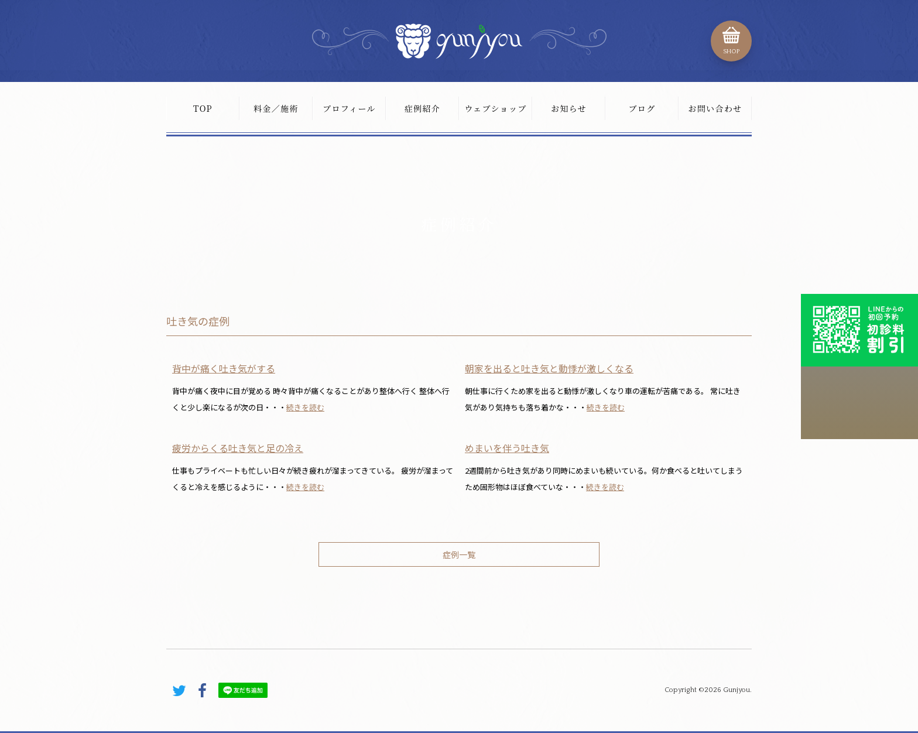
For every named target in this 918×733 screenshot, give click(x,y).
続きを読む (305, 407)
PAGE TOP (728, 641)
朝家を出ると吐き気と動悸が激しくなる (549, 368)
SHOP (731, 51)
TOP (203, 108)
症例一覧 (459, 554)
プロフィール (349, 108)
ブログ (641, 108)
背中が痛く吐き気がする (223, 368)
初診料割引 (859, 330)
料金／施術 (276, 108)
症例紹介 (423, 108)
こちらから (859, 402)
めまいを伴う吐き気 (507, 448)
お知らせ (569, 108)
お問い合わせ (715, 108)
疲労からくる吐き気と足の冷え (237, 448)
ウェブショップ (495, 108)
